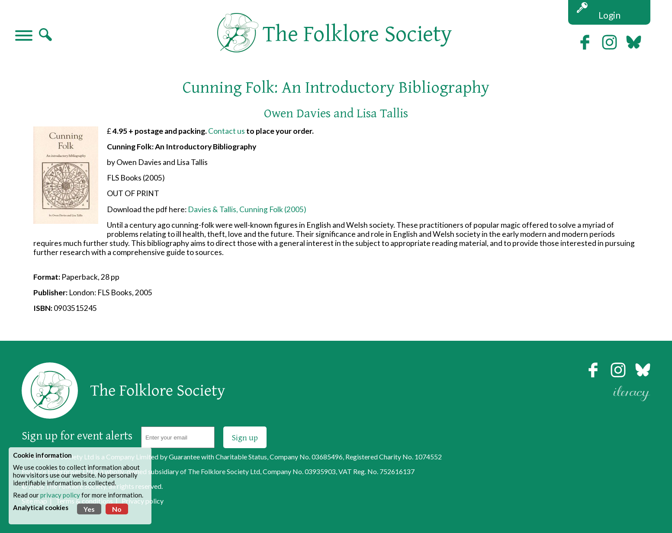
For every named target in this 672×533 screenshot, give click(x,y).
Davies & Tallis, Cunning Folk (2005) (247, 209)
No (117, 509)
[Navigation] (24, 36)
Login (609, 15)
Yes (89, 509)
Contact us (226, 131)
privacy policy (60, 495)
